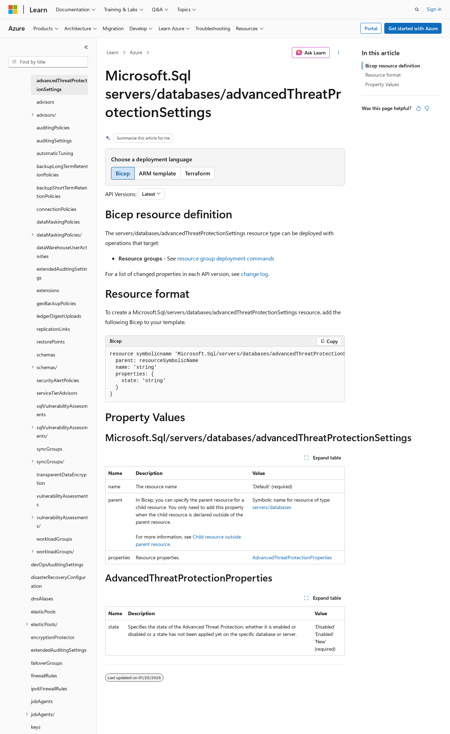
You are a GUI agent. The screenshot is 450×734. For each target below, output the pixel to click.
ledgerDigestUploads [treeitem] (59, 316)
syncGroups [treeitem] (49, 448)
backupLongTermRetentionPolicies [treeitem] (62, 170)
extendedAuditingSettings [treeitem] (62, 273)
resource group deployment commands (225, 258)
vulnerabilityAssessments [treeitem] (62, 500)
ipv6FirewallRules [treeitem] (49, 688)
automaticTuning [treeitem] (55, 153)
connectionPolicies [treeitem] (56, 209)
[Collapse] (86, 47)
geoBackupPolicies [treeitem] (56, 303)
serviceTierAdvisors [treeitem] (57, 392)
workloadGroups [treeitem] (54, 538)
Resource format (383, 74)
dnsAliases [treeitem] (42, 598)
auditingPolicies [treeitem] (53, 127)
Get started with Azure (413, 28)
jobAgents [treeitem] (42, 701)
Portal (371, 28)
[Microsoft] (13, 9)
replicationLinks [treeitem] (53, 329)
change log (254, 273)
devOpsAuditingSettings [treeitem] (57, 564)
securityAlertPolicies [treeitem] (58, 380)
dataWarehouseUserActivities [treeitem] (62, 251)
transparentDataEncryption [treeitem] (61, 479)
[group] (225, 374)
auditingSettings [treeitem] (54, 140)
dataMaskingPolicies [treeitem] (58, 221)
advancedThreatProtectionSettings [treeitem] (62, 84)
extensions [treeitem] (48, 290)
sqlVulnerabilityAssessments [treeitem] (62, 410)
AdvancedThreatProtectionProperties (292, 557)
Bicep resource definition (392, 65)
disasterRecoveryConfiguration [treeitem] (58, 581)
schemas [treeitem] (46, 354)
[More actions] (339, 52)
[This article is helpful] (418, 108)
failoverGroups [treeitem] (46, 662)
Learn (112, 52)
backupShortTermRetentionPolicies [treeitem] (62, 192)
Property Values (382, 84)
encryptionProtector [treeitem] (53, 637)
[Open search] (417, 9)
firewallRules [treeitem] (44, 675)
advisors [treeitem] (45, 101)
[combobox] (48, 61)
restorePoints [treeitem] (51, 341)
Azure (136, 52)
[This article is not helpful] (427, 108)
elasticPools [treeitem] (43, 611)
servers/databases (271, 507)
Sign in (434, 9)
